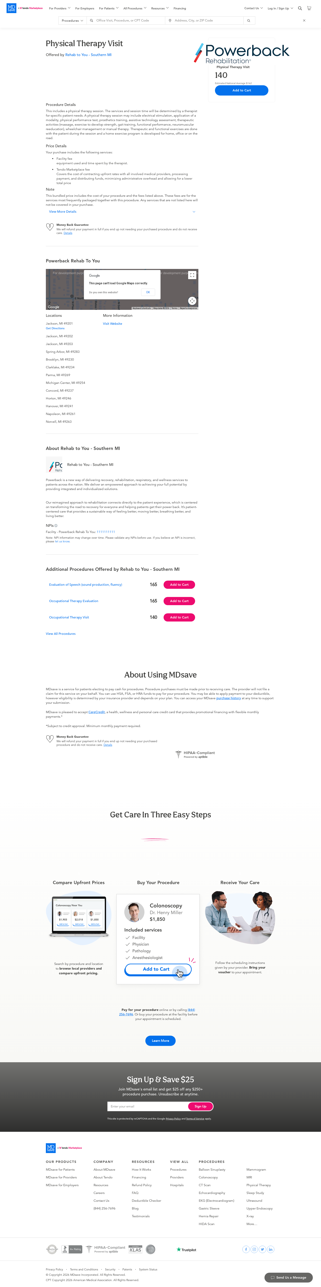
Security (110, 1268)
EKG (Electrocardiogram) (216, 1199)
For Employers (84, 8)
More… (251, 1223)
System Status (148, 1268)
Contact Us (101, 1199)
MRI (249, 1176)
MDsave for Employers (62, 1184)
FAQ (135, 1191)
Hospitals (177, 1184)
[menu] (140, 8)
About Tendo (103, 1176)
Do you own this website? (103, 292)
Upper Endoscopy (259, 1207)
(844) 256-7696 (104, 1207)
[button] (122, 211)
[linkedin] (270, 1248)
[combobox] (128, 20)
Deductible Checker (146, 1199)
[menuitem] (59, 8)
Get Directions (55, 328)
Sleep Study (255, 1191)
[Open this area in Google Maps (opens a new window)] (53, 307)
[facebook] (246, 1248)
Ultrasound (254, 1199)
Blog (135, 1207)
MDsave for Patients (60, 1168)
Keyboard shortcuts (142, 308)
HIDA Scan (207, 1223)
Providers (177, 1176)
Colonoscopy (208, 1176)
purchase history (228, 698)
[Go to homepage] (64, 1147)
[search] (300, 8)
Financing (180, 8)
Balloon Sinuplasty (212, 1168)
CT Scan (205, 1184)
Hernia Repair (208, 1215)
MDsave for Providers (61, 1176)
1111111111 (106, 532)
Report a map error (188, 308)
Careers (99, 1191)
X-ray (250, 1215)
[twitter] (262, 1248)
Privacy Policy (173, 1117)
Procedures (178, 1168)
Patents (127, 1268)
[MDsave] (25, 8)
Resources (101, 1184)
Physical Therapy (258, 1184)
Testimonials (141, 1215)
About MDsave (104, 1168)
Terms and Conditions (84, 1268)
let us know (62, 541)
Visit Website (112, 324)
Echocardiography (212, 1191)
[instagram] (254, 1248)
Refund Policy (142, 1184)
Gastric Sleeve (209, 1207)
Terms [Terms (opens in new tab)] (174, 308)
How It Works (141, 1168)
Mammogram (256, 1168)
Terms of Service (195, 1117)
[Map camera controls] (192, 301)
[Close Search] (306, 20)
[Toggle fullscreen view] (192, 275)
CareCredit (96, 712)
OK (148, 292)
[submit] (251, 20)
